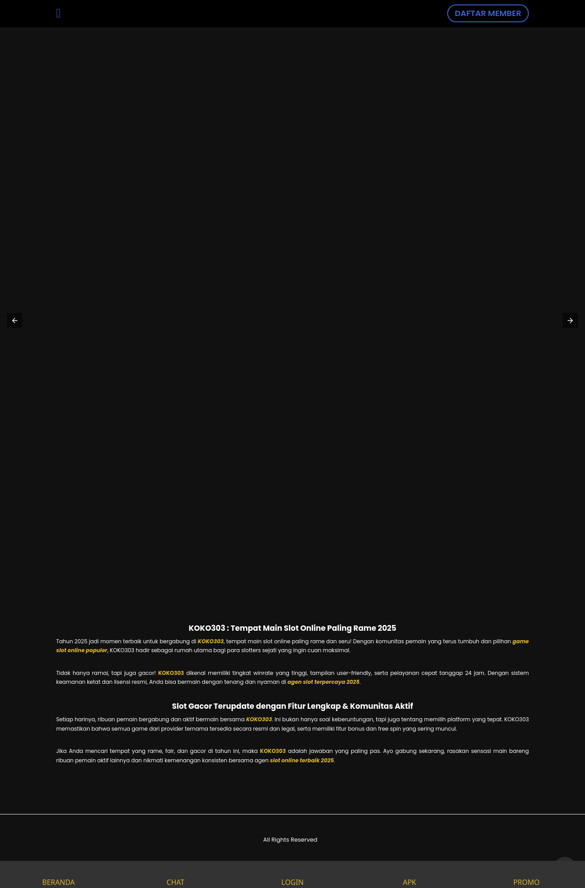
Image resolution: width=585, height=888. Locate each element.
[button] (14, 320)
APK (409, 874)
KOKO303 (211, 641)
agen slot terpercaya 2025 (323, 682)
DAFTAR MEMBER (488, 13)
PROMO (526, 874)
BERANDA (58, 874)
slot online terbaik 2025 (302, 760)
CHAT (176, 874)
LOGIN (292, 874)
